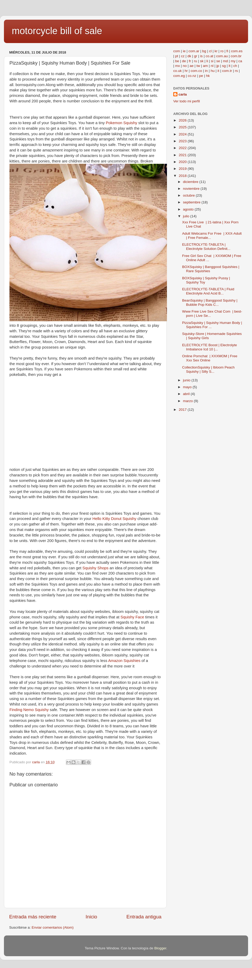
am (205, 66)
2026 (183, 120)
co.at (209, 56)
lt (229, 66)
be (177, 61)
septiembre (192, 202)
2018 (183, 176)
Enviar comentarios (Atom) (53, 927)
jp (217, 66)
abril (187, 394)
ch (235, 66)
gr (195, 56)
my (233, 61)
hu (212, 71)
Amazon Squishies (124, 661)
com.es (237, 51)
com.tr (227, 71)
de (184, 61)
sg (224, 66)
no (185, 66)
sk (202, 61)
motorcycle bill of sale (57, 30)
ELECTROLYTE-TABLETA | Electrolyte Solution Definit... (206, 247)
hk (208, 76)
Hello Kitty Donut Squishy (115, 519)
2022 (183, 148)
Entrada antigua (144, 916)
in (206, 71)
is (201, 56)
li (207, 61)
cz (183, 56)
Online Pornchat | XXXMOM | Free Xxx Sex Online (209, 358)
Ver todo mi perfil (186, 101)
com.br (236, 56)
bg (204, 51)
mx (177, 66)
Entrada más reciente (32, 916)
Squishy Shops (95, 568)
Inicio (91, 916)
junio (187, 380)
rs (236, 71)
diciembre (191, 182)
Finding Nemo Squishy (29, 710)
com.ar (193, 51)
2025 (183, 127)
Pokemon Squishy (122, 123)
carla (182, 94)
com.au (222, 56)
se (218, 61)
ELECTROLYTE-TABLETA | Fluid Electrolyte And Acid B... (208, 291)
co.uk (177, 71)
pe (201, 76)
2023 (183, 141)
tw (198, 66)
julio (186, 216)
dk (189, 56)
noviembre (192, 189)
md (225, 61)
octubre (189, 195)
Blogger (160, 948)
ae (191, 66)
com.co (196, 71)
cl (210, 51)
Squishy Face (132, 617)
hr (186, 71)
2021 (183, 155)
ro (221, 51)
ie (184, 51)
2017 (183, 410)
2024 (183, 134)
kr (215, 51)
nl (212, 66)
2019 (183, 169)
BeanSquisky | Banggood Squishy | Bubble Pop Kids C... (209, 302)
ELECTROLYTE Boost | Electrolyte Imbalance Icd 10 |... (209, 347)
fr (190, 61)
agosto (189, 209)
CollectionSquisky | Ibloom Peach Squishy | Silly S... (208, 369)
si (212, 61)
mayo (188, 387)
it (218, 71)
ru (195, 61)
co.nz (192, 76)
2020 (183, 162)
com (176, 51)
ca (240, 61)
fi (227, 51)
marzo (188, 401)
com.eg (179, 76)
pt (176, 56)
